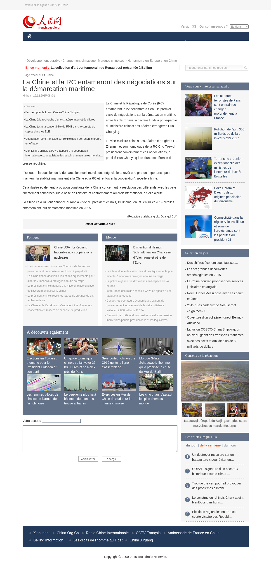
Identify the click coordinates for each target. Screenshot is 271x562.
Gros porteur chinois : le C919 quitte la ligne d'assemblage (118, 363)
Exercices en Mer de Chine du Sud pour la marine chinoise (117, 399)
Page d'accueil (32, 75)
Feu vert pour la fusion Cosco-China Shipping (53, 112)
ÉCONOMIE (54, 43)
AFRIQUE (94, 43)
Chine (50, 75)
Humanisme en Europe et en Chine (152, 60)
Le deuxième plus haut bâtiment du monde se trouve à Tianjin (80, 399)
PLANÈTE (183, 43)
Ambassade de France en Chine (193, 533)
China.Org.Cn (68, 533)
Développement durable (43, 60)
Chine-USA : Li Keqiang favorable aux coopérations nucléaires (73, 252)
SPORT (201, 43)
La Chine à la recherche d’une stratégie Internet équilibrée (60, 119)
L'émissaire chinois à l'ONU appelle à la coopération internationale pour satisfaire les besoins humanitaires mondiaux (64, 153)
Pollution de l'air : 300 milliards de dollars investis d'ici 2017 (229, 134)
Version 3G (188, 26)
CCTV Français (148, 533)
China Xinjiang (141, 540)
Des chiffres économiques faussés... (212, 262)
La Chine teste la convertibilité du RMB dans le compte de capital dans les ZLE (60, 129)
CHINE (34, 43)
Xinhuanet (41, 533)
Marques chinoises (111, 60)
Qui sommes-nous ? (213, 26)
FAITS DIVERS (159, 43)
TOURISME (220, 43)
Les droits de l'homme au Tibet (98, 540)
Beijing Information (48, 540)
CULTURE (134, 43)
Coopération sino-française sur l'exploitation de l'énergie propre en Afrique (63, 141)
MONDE (75, 43)
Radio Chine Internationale (107, 533)
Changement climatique (79, 60)
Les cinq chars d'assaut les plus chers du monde (155, 399)
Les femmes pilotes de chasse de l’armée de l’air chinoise (42, 399)
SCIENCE (114, 43)
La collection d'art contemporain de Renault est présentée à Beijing (101, 67)
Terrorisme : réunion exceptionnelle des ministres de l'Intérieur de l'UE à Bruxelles (228, 167)
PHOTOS (36, 52)
